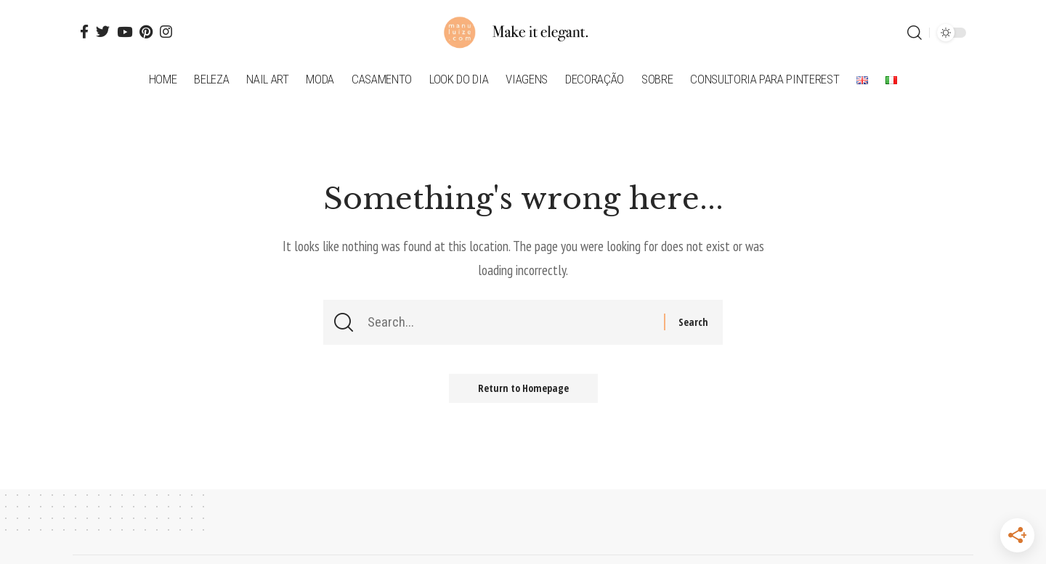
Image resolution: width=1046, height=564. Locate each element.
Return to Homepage (523, 388)
